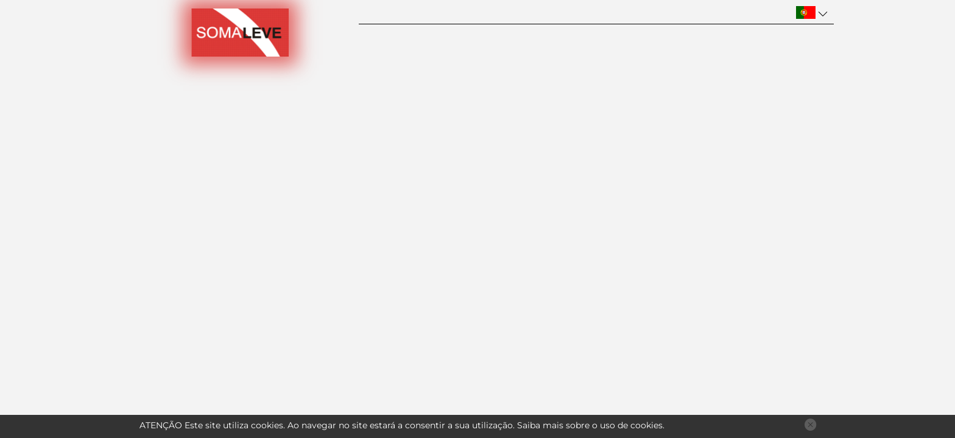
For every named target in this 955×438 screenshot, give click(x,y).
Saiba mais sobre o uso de (590, 425)
